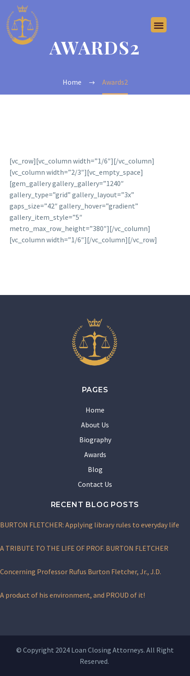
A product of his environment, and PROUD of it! (72, 594)
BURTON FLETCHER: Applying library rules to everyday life (89, 524)
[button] (159, 25)
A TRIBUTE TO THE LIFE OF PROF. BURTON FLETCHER (84, 548)
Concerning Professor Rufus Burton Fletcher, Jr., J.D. (80, 571)
